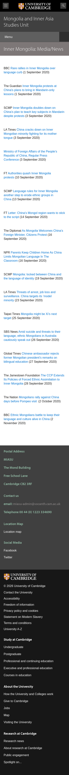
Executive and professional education (28, 668)
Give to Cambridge (16, 701)
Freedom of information (19, 604)
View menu (6, 6)
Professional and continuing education (28, 661)
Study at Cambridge (18, 639)
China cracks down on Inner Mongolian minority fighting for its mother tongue (30, 133)
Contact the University (18, 592)
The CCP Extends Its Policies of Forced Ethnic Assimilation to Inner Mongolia (34, 379)
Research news (14, 741)
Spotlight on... (13, 762)
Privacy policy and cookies (21, 610)
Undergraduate (13, 647)
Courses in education (17, 675)
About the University (18, 686)
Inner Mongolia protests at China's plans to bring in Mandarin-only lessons (30, 90)
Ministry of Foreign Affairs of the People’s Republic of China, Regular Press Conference (30, 155)
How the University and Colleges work (28, 694)
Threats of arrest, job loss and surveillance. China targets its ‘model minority (30, 296)
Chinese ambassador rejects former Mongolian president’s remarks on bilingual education (31, 357)
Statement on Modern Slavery (23, 616)
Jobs (7, 708)
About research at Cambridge (23, 748)
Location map (12, 531)
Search (63, 6)
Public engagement (16, 755)
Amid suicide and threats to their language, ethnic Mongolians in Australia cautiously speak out (32, 335)
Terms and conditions (17, 623)
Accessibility (12, 598)
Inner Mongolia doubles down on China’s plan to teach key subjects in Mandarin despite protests (34, 112)
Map (6, 715)
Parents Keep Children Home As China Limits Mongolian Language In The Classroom (33, 256)
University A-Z (13, 629)
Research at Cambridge (20, 733)
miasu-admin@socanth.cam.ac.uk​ (36, 504)
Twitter (8, 557)
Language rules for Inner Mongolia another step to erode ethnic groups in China (31, 195)
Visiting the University (18, 722)
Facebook (10, 550)
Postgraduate (12, 654)
